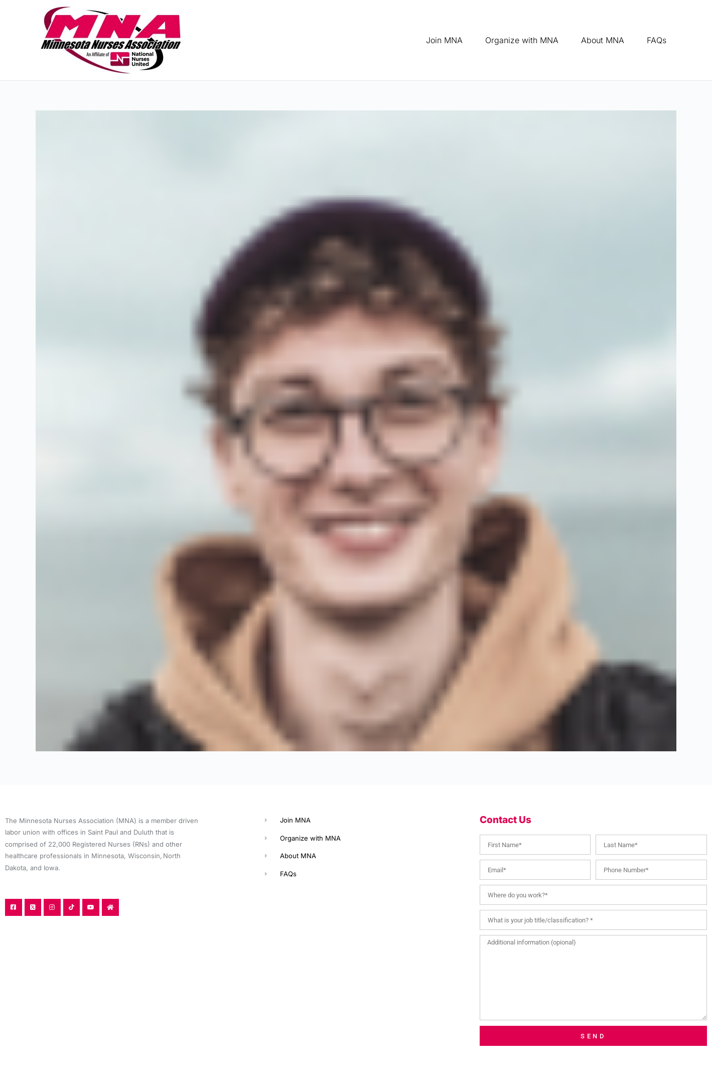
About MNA (602, 40)
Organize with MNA (521, 40)
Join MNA (444, 40)
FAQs (656, 40)
